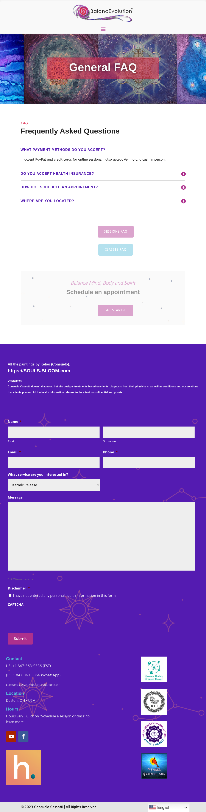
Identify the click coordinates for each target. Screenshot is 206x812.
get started (116, 310)
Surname (109, 441)
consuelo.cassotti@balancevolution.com (33, 684)
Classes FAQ (115, 252)
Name (15, 421)
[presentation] (40, 617)
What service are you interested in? (38, 474)
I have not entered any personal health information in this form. (65, 595)
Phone (110, 452)
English (159, 807)
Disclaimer (19, 588)
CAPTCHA (15, 604)
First (11, 441)
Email (14, 452)
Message (15, 497)
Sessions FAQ (115, 234)
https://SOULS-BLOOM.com (39, 370)
